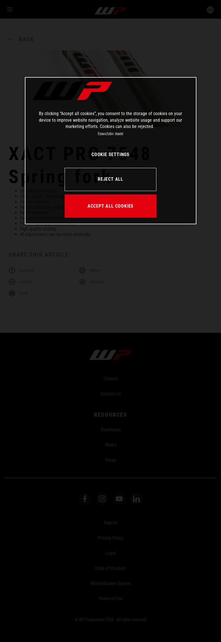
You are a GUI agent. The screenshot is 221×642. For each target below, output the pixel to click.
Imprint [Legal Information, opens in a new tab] (119, 133)
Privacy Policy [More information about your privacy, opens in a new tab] (106, 133)
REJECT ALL (110, 179)
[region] (110, 150)
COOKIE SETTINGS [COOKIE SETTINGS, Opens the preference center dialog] (110, 154)
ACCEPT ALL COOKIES (110, 206)
